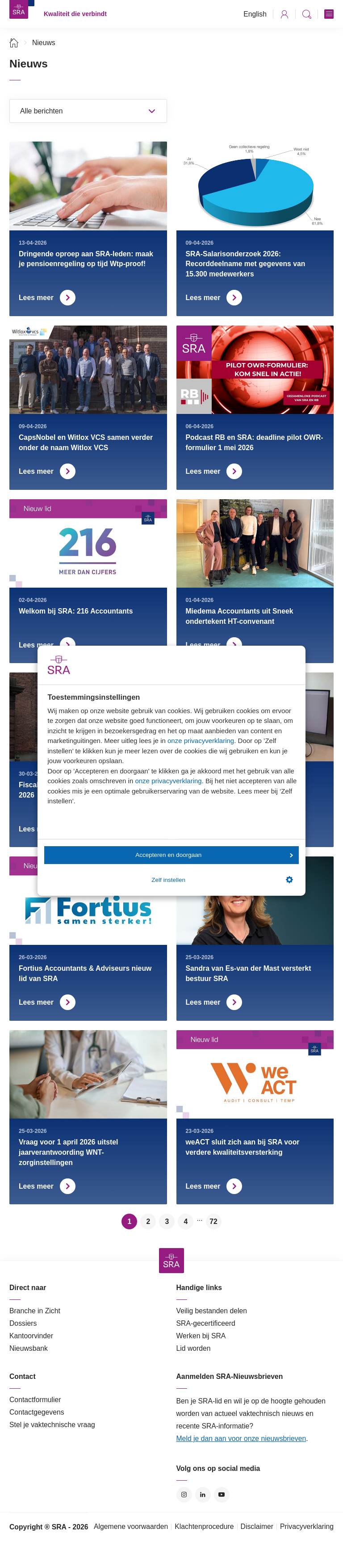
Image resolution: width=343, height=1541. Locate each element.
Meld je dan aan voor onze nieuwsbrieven (241, 1438)
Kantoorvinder (31, 1336)
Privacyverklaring (307, 1526)
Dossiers (23, 1323)
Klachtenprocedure (204, 1526)
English (255, 14)
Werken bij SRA (201, 1336)
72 (213, 1221)
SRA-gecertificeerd (205, 1323)
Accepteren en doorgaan (214, 855)
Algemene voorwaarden (131, 1526)
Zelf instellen (222, 879)
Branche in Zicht (34, 1311)
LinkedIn (203, 1495)
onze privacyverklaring (200, 740)
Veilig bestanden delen (211, 1311)
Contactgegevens (36, 1412)
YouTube (222, 1495)
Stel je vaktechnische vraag (52, 1424)
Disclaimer (257, 1526)
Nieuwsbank (28, 1348)
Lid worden (193, 1348)
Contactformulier (35, 1399)
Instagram (184, 1495)
